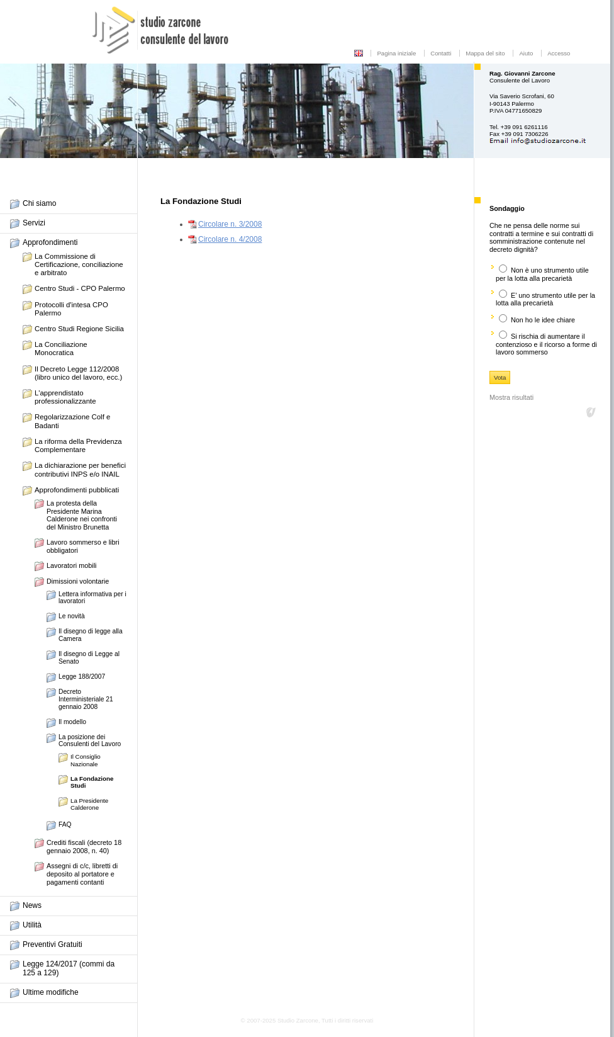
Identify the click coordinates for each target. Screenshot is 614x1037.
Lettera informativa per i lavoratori (92, 598)
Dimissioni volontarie (78, 581)
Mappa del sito (485, 53)
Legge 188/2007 (82, 676)
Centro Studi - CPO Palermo (80, 288)
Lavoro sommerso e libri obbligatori (83, 546)
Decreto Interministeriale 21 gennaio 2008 (86, 699)
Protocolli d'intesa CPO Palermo (71, 309)
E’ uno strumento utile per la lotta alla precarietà (545, 299)
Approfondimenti (50, 242)
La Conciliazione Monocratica (61, 348)
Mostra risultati (511, 397)
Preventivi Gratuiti (52, 944)
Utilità (32, 925)
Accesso (558, 53)
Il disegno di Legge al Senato (89, 657)
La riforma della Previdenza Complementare (78, 445)
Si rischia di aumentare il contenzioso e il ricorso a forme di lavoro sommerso (546, 344)
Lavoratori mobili (71, 565)
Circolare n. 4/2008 (230, 239)
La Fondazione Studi (91, 782)
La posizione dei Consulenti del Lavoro (90, 741)
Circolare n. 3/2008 (230, 224)
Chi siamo (39, 203)
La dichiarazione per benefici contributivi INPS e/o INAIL (80, 469)
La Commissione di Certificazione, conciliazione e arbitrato (79, 264)
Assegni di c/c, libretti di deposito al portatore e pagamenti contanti (82, 873)
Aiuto (526, 53)
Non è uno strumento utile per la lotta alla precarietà (542, 274)
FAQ (65, 824)
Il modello (72, 721)
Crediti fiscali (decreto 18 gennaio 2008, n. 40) (84, 846)
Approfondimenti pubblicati (77, 490)
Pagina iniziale (396, 53)
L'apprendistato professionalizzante (65, 397)
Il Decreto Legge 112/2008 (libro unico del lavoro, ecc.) (78, 373)
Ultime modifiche (51, 992)
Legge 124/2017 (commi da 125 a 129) (68, 968)
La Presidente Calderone (89, 804)
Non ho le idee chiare (543, 320)
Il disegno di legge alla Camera (91, 635)
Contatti (440, 53)
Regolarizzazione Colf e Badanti (72, 421)
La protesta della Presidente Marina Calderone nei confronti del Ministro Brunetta (82, 515)
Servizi (34, 222)
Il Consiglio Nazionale (85, 760)
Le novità (72, 616)
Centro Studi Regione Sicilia (79, 328)
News (32, 905)
